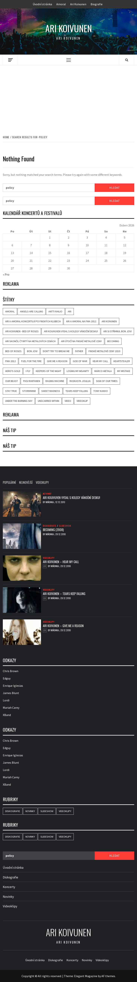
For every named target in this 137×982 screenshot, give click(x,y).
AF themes (108, 976)
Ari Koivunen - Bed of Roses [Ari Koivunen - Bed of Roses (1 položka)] (22, 331)
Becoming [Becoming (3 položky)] (113, 341)
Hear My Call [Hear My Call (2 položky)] (100, 361)
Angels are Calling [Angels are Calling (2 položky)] (31, 311)
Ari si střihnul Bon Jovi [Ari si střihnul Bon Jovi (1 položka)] (117, 331)
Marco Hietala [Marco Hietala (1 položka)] (103, 371)
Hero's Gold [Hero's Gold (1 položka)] (12, 371)
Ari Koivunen (78, 4)
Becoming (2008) (53, 529)
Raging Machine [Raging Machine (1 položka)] (54, 381)
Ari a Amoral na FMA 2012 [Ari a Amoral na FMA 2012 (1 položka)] (81, 321)
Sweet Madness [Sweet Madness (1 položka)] (50, 391)
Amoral (61, 4)
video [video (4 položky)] (68, 401)
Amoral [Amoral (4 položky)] (10, 311)
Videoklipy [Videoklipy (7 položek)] (65, 811)
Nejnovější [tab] (26, 482)
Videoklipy (48, 558)
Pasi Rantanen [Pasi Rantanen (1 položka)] (31, 381)
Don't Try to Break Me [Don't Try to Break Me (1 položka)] (56, 351)
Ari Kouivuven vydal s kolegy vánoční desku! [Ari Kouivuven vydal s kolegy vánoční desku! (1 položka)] (71, 331)
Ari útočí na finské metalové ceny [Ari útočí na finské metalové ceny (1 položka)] (81, 341)
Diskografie (49, 526)
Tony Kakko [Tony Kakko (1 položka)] (100, 391)
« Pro (6, 274)
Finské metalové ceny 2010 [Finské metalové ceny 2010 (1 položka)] (104, 351)
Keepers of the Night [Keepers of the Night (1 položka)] (48, 371)
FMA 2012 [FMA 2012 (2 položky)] (10, 361)
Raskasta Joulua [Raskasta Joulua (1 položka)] (80, 381)
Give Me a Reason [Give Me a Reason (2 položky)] (57, 361)
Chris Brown (10, 671)
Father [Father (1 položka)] (79, 351)
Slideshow (65, 526)
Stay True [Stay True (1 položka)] (11, 391)
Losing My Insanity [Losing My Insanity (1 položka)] (78, 371)
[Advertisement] (68, 96)
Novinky (47, 494)
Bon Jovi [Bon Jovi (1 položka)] (32, 351)
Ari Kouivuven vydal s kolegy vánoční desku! (71, 497)
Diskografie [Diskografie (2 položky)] (12, 811)
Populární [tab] (9, 482)
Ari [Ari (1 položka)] (69, 311)
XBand (7, 715)
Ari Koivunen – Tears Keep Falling (64, 593)
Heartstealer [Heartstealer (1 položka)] (121, 361)
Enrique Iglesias (13, 685)
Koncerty (9, 887)
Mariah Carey (11, 707)
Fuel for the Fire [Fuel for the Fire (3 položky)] (31, 361)
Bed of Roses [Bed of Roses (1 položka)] (13, 351)
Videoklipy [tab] (42, 482)
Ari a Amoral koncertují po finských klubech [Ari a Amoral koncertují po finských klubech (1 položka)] (33, 321)
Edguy (6, 678)
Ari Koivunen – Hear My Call (61, 562)
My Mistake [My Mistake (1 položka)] (123, 371)
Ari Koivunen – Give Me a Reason (63, 626)
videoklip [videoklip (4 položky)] (82, 401)
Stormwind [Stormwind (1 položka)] (29, 391)
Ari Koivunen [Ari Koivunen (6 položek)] (109, 321)
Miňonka (50, 502)
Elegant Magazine (85, 976)
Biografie (97, 4)
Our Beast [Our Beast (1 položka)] (11, 381)
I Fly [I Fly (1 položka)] (28, 371)
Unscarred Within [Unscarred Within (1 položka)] (48, 401)
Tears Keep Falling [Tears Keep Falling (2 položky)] (77, 391)
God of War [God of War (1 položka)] (80, 361)
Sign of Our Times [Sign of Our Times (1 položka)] (107, 381)
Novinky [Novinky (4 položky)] (30, 811)
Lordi (6, 700)
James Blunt (11, 693)
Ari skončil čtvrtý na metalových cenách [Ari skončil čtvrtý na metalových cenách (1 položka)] (30, 341)
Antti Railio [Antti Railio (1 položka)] (55, 311)
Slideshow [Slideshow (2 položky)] (46, 811)
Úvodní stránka (42, 4)
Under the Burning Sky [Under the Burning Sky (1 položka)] (18, 401)
